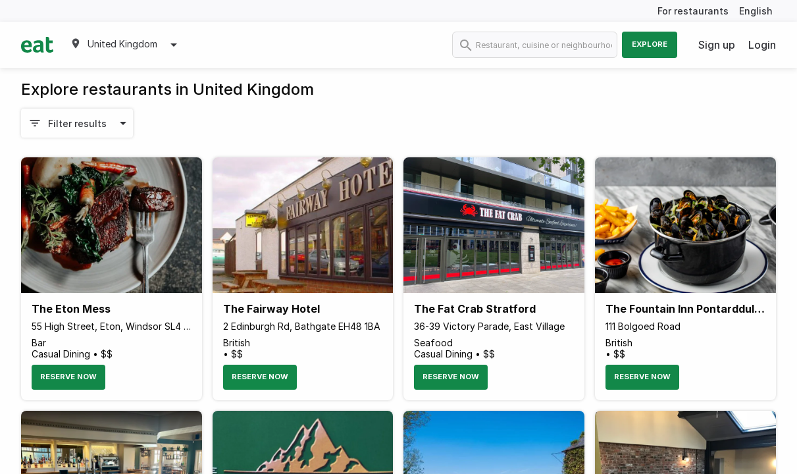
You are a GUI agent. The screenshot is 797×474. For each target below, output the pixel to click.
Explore (649, 44)
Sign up (716, 44)
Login (762, 44)
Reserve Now (68, 376)
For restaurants (693, 10)
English (756, 10)
